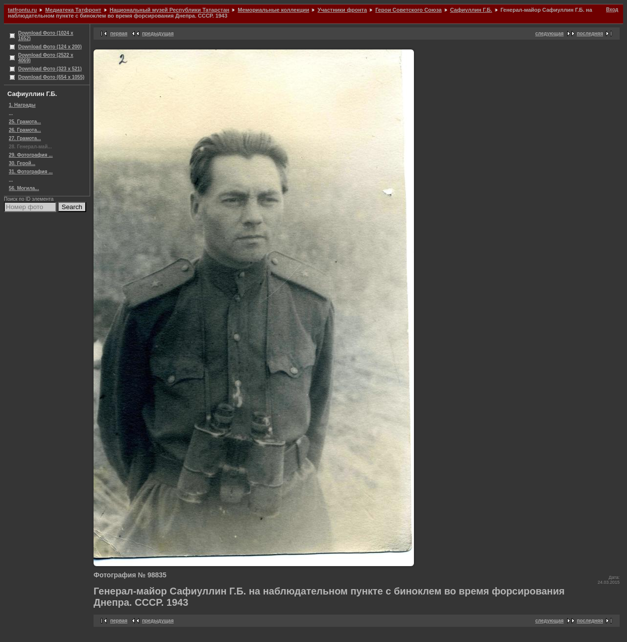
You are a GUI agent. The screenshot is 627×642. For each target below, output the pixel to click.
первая (118, 33)
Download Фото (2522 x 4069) (45, 57)
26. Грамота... (25, 130)
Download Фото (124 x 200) (50, 46)
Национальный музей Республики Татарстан (169, 10)
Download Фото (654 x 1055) (51, 77)
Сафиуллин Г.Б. (471, 10)
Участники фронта (342, 10)
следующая (549, 33)
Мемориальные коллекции (273, 10)
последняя (590, 33)
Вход (612, 9)
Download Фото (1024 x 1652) (45, 35)
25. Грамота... (25, 121)
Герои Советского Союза (408, 10)
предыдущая (158, 33)
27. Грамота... (25, 138)
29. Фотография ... (31, 155)
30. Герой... (22, 163)
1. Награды (22, 105)
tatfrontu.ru (22, 10)
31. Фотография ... (31, 171)
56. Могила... (24, 188)
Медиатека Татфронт (73, 10)
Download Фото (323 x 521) (50, 68)
